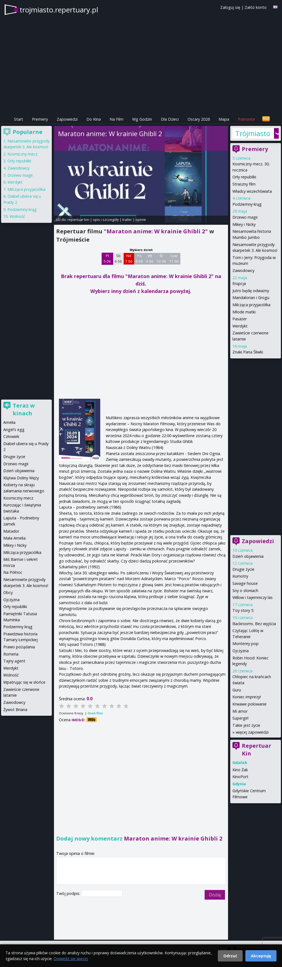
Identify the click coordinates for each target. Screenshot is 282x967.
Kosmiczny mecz (22, 154)
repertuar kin (78, 219)
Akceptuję (261, 955)
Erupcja (239, 283)
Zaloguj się (230, 7)
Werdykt (240, 326)
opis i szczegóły (106, 219)
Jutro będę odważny (250, 290)
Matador (11, 531)
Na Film (116, 119)
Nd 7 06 (128, 258)
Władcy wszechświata (252, 191)
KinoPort (240, 776)
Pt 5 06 (107, 258)
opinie (140, 219)
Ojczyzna (240, 650)
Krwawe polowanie (249, 704)
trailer (127, 219)
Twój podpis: (68, 893)
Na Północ (12, 572)
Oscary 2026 (199, 119)
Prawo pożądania (19, 646)
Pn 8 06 (139, 258)
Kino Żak (240, 769)
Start (18, 119)
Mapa (224, 119)
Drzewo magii (244, 217)
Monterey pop (245, 643)
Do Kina (93, 119)
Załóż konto (256, 7)
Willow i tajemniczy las (252, 597)
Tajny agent (14, 661)
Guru (236, 690)
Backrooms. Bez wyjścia (254, 623)
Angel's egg (14, 429)
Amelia (9, 422)
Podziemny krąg (247, 204)
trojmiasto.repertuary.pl (59, 10)
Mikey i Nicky (244, 224)
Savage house (245, 583)
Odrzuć (230, 955)
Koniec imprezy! (246, 696)
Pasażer (239, 318)
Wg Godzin (142, 119)
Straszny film (244, 184)
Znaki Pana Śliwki (247, 352)
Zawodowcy (243, 270)
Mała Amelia (14, 538)
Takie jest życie (246, 725)
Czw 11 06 (174, 258)
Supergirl (240, 718)
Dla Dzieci (170, 119)
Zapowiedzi (67, 119)
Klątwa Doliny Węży (21, 477)
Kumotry (240, 576)
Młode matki (244, 312)
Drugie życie (243, 569)
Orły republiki (244, 176)
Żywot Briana (15, 709)
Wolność (17, 216)
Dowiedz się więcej (71, 958)
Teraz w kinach (24, 409)
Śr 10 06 (161, 258)
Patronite (246, 119)
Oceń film (95, 713)
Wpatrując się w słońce (24, 682)
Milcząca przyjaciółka (251, 304)
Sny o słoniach (245, 590)
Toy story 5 (242, 610)
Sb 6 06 (118, 258)
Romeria (10, 654)
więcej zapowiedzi (252, 732)
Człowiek (11, 436)
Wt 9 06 (149, 258)
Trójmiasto (252, 133)
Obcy (8, 592)
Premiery (40, 119)
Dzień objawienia (248, 556)
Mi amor (240, 711)
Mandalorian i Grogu (250, 297)
